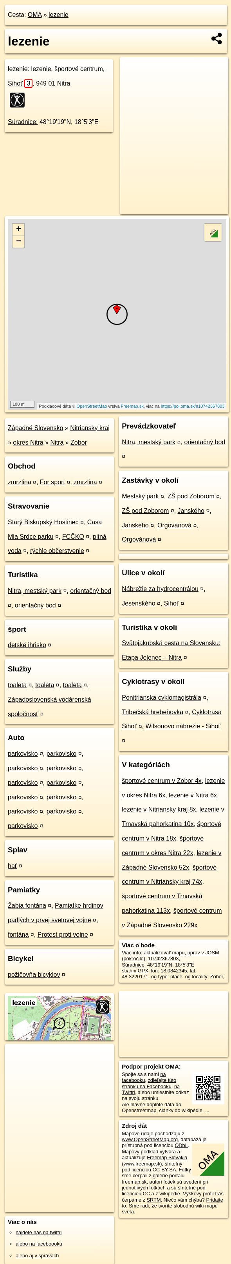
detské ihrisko (27, 645)
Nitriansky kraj (89, 428)
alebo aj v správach (37, 1256)
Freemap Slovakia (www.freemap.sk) (154, 1160)
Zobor (78, 442)
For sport (52, 482)
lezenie (59, 14)
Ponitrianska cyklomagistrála (161, 697)
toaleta (17, 685)
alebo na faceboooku (39, 1244)
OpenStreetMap (92, 406)
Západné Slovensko (35, 428)
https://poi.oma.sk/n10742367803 (193, 406)
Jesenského (138, 603)
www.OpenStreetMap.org (150, 1139)
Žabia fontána (27, 905)
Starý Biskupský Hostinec (43, 522)
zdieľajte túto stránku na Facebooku (149, 1083)
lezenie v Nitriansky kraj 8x (159, 809)
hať (12, 866)
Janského (191, 510)
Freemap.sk (132, 406)
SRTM (154, 1200)
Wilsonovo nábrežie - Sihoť (182, 726)
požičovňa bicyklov (34, 974)
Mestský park (140, 496)
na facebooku (144, 1077)
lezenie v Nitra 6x (193, 795)
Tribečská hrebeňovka (152, 712)
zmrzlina (19, 482)
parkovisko (23, 753)
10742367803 (163, 958)
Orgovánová (174, 525)
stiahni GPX (135, 971)
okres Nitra (28, 442)
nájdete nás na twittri (38, 1232)
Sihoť (20, 83)
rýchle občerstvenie (57, 550)
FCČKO (73, 536)
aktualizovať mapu (164, 953)
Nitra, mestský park (34, 590)
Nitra (57, 442)
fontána (18, 934)
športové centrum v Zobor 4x (162, 780)
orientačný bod (90, 590)
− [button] (18, 242)
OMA (35, 14)
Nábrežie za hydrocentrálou (160, 588)
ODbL (181, 1145)
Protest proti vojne (63, 934)
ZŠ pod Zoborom (191, 496)
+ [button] (18, 229)
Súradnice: (23, 122)
